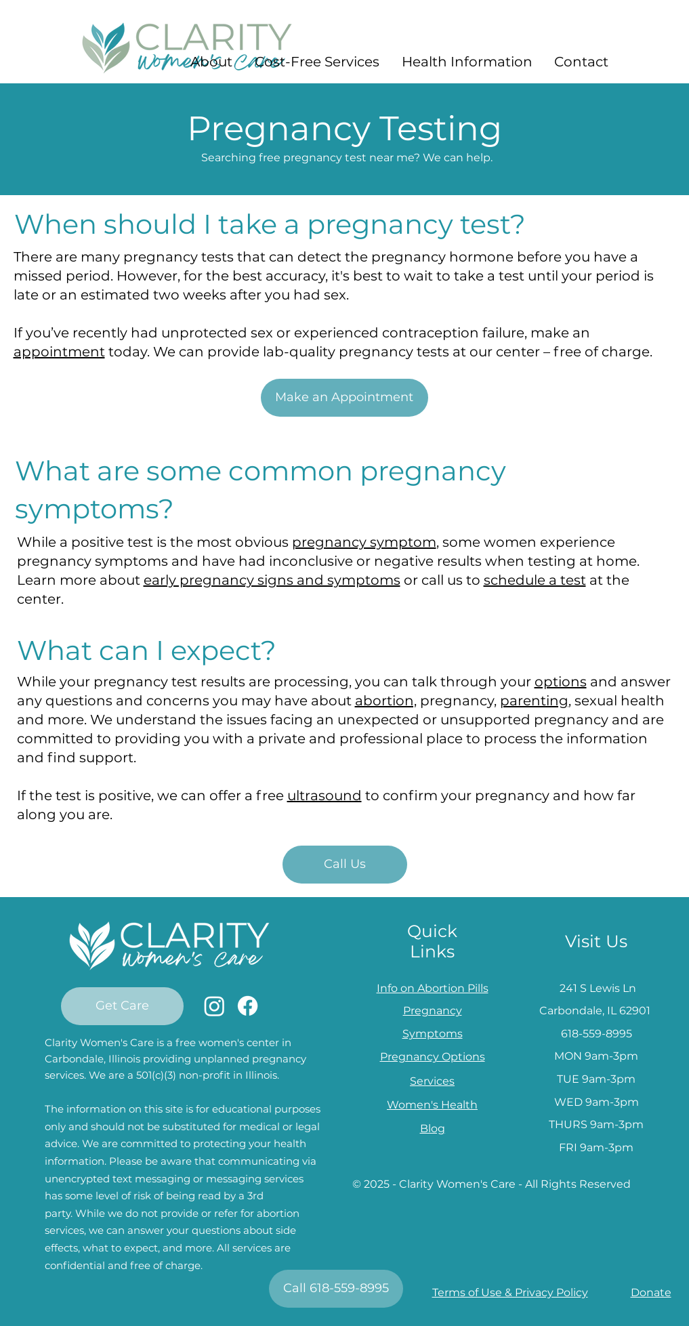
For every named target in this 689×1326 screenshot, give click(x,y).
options (561, 682)
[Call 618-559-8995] (336, 1289)
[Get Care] (122, 1006)
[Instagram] (214, 1006)
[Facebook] (247, 1006)
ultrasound (324, 795)
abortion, (386, 700)
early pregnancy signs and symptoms (272, 580)
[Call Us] (345, 865)
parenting (534, 700)
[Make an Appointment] (344, 398)
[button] (212, 62)
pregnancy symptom (364, 542)
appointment (59, 352)
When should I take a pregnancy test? (270, 224)
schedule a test (535, 580)
